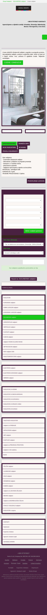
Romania (13, 582)
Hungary (6, 583)
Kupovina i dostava (8, 551)
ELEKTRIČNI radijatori (9, 385)
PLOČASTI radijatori (8, 348)
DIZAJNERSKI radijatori (19, 1)
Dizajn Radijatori (7, 1)
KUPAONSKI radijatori (9, 319)
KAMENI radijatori (8, 504)
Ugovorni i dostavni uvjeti (10, 556)
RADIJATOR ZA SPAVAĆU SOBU (12, 421)
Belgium (14, 579)
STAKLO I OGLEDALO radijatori (11, 524)
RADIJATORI (6, 314)
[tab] (9, 162)
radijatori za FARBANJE (9, 443)
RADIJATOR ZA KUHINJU (10, 426)
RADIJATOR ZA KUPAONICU (11, 416)
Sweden (24, 583)
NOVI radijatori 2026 (8, 368)
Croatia (23, 579)
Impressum (6, 546)
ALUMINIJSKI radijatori (9, 490)
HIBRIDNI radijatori (8, 395)
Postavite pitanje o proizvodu (36, 199)
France (31, 579)
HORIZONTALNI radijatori (10, 338)
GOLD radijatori (7, 495)
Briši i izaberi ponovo (33, 249)
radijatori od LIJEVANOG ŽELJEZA (12, 509)
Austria (7, 579)
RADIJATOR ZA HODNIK (10, 407)
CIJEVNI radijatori (8, 353)
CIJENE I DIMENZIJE (12, 60)
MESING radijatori (8, 514)
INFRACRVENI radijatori (9, 448)
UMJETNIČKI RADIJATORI (10, 438)
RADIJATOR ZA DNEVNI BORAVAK (13, 412)
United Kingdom (36, 583)
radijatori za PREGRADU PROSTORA (13, 463)
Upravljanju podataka (9, 561)
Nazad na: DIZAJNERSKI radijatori (23, 294)
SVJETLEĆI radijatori (9, 458)
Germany (39, 579)
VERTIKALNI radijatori (9, 343)
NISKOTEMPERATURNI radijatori (12, 373)
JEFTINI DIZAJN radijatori (10, 363)
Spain (18, 582)
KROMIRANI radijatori (9, 500)
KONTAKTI (6, 541)
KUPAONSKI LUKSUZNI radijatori (12, 329)
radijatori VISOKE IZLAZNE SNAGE (12, 358)
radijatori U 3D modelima (9, 468)
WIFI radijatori (7, 453)
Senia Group (33, 590)
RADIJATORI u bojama (9, 529)
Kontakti (10, 587)
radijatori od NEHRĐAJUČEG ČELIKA (13, 519)
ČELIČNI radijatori (8, 485)
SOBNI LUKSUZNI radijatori (10, 324)
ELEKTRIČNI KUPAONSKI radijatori (13, 390)
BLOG (5, 473)
